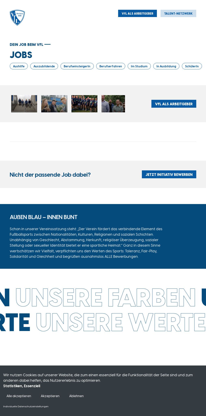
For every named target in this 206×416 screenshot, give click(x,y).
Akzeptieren (50, 395)
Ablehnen (76, 395)
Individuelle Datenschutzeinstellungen (26, 406)
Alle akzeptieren (18, 395)
